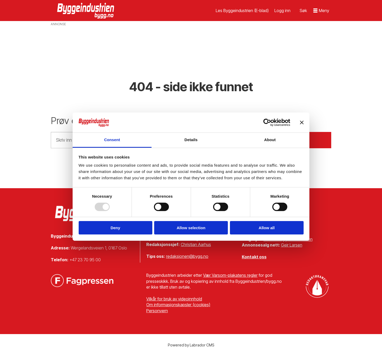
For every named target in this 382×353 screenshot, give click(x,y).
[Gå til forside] (86, 10)
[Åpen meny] (321, 11)
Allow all (267, 228)
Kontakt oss (254, 256)
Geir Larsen (291, 245)
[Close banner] (302, 122)
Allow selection (191, 228)
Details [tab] (191, 139)
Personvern (157, 310)
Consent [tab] (112, 139)
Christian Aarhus (196, 244)
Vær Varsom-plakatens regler (230, 275)
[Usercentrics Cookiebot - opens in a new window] (267, 122)
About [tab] (270, 139)
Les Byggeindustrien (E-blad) (242, 10)
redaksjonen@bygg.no (187, 256)
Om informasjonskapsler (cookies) (178, 304)
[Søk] (303, 10)
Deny (115, 228)
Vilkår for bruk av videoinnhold (174, 298)
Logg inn (282, 10)
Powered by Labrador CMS (191, 345)
